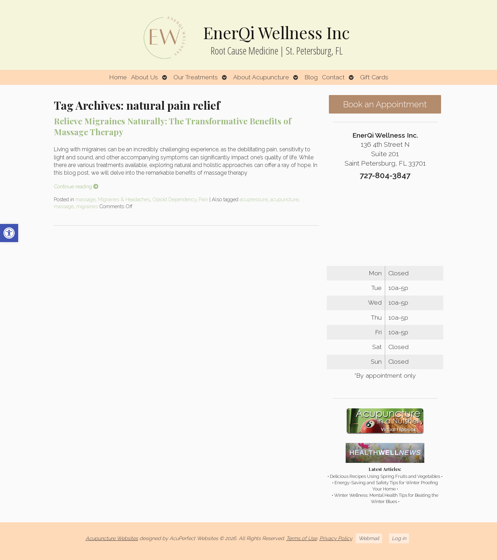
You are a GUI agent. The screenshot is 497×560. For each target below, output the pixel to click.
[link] (9, 233)
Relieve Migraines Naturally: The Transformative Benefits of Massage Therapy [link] (172, 126)
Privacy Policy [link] (335, 538)
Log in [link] (399, 538)
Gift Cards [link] (374, 77)
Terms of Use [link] (301, 538)
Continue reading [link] (76, 186)
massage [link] (85, 199)
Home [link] (118, 77)
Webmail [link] (369, 538)
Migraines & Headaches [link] (124, 199)
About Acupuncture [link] (261, 77)
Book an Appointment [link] (385, 104)
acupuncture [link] (284, 199)
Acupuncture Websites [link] (112, 538)
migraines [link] (87, 206)
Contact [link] (333, 77)
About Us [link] (144, 77)
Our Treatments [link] (195, 77)
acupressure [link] (254, 199)
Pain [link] (203, 199)
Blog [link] (311, 77)
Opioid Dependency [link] (174, 199)
